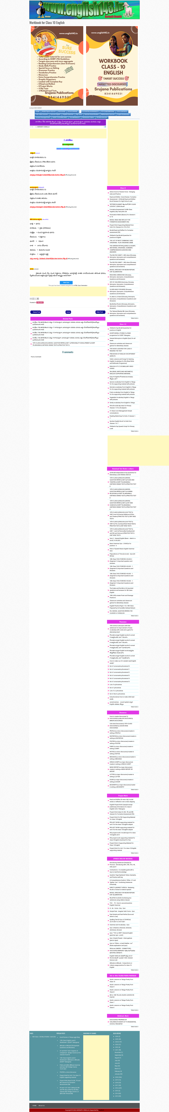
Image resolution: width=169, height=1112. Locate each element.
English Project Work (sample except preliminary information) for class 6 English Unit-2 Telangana (121, 807)
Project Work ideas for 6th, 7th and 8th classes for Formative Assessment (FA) (122, 813)
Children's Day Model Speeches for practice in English (120, 236)
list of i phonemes (115, 687)
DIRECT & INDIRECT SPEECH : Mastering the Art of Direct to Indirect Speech (122, 888)
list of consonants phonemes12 (120, 672)
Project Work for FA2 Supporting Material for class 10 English (122, 818)
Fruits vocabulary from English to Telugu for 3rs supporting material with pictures (122, 393)
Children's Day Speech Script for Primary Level (122, 427)
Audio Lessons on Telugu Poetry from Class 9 (121, 986)
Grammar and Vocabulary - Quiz (119, 925)
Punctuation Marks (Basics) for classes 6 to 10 (122, 216)
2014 (117, 1093)
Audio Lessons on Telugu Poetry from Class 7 (121, 1001)
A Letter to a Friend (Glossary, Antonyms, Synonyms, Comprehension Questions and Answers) (123, 299)
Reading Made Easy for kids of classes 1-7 (123, 417)
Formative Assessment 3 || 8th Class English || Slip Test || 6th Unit (121, 210)
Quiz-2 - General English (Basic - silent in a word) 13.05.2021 (122, 539)
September (118, 1055)
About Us (42, 1105)
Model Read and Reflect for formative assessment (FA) (121, 231)
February (117, 1071)
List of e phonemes (116, 684)
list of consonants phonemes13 (120, 675)
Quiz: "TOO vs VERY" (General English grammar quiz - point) (121, 934)
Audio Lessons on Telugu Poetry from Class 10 (121, 980)
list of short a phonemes (117, 694)
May (116, 1066)
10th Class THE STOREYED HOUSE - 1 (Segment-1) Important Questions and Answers (121, 583)
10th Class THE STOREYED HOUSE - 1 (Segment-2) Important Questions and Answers (121, 576)
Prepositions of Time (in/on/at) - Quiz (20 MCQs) (122, 555)
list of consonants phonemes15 (120, 681)
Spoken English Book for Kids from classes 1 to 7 (121, 422)
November (118, 1052)
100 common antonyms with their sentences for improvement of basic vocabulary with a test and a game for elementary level (121, 629)
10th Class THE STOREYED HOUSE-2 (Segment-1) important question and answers (121, 561)
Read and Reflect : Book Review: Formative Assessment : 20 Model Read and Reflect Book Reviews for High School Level (123, 199)
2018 (117, 1082)
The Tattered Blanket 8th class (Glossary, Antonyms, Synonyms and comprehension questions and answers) (123, 313)
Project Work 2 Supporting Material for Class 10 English (122, 844)
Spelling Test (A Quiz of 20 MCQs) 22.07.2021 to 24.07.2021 (120, 921)
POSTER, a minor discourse (68, 1072)
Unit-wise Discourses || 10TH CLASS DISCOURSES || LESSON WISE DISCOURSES (121, 726)
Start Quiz (66, 282)
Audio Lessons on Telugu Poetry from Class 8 (121, 991)
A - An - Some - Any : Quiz (117, 908)
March (117, 1068)
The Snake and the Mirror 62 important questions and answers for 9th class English (121, 590)
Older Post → (100, 312)
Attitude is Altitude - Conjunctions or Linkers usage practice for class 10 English (121, 965)
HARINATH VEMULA (43, 127)
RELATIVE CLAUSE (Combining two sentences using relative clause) (120, 899)
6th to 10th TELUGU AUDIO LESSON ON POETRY (122, 996)
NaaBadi (101, 1110)
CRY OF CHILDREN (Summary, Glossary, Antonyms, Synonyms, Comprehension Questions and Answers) (122, 284)
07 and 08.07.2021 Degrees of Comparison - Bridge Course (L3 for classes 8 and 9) (70, 1052)
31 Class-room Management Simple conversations (121, 412)
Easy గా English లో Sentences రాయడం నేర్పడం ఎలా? (121, 378)
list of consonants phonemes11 (120, 669)
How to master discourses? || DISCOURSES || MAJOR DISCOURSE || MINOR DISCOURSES (121, 718)
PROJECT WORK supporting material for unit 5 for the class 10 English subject (122, 823)
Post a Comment (36, 357)
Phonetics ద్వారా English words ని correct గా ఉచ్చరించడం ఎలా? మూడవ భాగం (122, 646)
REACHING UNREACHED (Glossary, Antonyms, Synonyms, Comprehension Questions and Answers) (122, 277)
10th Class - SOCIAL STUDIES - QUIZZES (44, 1037)
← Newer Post (35, 312)
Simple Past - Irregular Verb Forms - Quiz (122, 911)
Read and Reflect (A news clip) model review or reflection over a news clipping (122, 800)
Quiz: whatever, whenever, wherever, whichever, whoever (121, 929)
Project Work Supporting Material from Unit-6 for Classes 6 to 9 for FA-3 (122, 226)
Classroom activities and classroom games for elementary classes (121, 344)
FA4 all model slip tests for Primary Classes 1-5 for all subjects (120, 407)
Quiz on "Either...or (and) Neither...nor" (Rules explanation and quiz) (121, 944)
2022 (117, 1047)
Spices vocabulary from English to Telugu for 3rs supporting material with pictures (122, 383)
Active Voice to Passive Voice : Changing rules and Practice (122, 193)
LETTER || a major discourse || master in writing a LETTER (122, 775)
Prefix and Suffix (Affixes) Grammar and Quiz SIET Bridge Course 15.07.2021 (70, 1067)
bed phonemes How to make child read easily (122, 698)
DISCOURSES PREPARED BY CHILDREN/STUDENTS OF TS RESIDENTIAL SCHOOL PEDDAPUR (123, 1022)
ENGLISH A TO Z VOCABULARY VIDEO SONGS (121, 367)
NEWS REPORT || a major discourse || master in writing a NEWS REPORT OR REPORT (121, 769)
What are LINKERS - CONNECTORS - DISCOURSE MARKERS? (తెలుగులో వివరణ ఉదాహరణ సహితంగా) (122, 950)
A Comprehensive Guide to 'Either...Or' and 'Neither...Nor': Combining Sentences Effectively (123, 882)
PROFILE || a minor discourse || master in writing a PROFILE (122, 732)
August (117, 1058)
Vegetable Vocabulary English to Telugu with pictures (122, 398)
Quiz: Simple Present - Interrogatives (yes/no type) (121, 939)
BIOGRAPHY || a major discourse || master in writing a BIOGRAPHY (122, 786)
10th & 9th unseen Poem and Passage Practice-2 (121, 596)
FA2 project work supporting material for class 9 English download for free (122, 839)
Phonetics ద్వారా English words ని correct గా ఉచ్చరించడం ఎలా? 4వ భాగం (122, 641)
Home (68, 312)
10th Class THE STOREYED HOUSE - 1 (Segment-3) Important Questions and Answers (121, 568)
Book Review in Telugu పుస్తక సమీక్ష (70, 1037)
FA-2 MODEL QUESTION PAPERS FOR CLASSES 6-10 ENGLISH (121, 612)
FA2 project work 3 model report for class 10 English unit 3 (123, 834)
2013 (117, 1096)
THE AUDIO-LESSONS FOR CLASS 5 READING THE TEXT (121, 350)
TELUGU (40, 302)
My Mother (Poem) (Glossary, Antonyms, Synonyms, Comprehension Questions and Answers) (123, 306)
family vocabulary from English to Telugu (122, 402)
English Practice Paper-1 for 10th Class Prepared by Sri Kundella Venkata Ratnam (122, 607)
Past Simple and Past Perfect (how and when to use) (122, 915)
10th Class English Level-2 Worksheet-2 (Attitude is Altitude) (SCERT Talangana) (70, 1060)
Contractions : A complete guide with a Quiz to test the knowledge (122, 871)
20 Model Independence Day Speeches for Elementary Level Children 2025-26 (123, 474)
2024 (117, 1042)
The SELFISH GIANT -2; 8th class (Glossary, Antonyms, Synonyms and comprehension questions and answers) (123, 257)
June (116, 1063)
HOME (34, 1105)
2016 (117, 1088)
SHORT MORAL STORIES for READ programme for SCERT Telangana (120, 334)
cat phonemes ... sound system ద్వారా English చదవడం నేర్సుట (121, 703)
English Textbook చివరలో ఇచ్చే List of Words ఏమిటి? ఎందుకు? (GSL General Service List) (121, 958)
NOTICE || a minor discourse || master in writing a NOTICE (122, 753)
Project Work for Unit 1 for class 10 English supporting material (123, 849)
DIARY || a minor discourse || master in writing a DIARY (121, 747)
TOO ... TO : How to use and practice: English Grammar (121, 904)
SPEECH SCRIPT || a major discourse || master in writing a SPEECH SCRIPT (121, 763)
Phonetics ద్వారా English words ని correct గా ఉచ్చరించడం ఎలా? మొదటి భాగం (122, 657)
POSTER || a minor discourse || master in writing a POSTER (122, 742)
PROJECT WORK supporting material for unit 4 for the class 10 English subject (122, 828)
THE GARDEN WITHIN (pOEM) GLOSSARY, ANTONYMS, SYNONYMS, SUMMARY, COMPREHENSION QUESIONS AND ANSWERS (123, 249)
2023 (117, 1044)
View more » (134, 318)
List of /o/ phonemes (116, 691)
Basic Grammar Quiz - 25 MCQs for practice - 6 (120, 545)
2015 (117, 1090)
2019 (117, 1080)
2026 (117, 1036)
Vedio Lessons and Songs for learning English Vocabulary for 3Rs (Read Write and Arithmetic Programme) (122, 361)
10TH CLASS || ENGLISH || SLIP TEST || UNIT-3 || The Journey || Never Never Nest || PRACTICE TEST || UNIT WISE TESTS (123, 524)
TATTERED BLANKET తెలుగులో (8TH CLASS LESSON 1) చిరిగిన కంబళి (123, 205)
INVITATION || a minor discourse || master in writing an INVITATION (123, 737)
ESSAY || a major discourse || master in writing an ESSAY (121, 781)
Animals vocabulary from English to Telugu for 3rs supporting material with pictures (123, 388)
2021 (117, 1050)
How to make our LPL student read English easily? (123, 662)
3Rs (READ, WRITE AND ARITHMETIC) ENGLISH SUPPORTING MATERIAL (121, 373)
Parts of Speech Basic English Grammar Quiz (122, 550)
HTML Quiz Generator (80, 285)
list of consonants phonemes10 (120, 666)
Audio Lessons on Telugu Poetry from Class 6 (121, 1006)
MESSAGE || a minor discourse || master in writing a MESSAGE (123, 758)
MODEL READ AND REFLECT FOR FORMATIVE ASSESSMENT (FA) (120, 221)
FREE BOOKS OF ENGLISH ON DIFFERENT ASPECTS (122, 355)
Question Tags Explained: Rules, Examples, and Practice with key (123, 876)
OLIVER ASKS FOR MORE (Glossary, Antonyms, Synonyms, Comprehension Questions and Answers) (122, 291)
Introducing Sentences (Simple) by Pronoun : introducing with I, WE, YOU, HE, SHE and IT (122, 865)
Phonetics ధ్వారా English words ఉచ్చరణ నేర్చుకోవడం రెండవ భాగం (122, 652)
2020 (117, 1077)
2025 (117, 1039)
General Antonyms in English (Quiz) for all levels (122, 339)
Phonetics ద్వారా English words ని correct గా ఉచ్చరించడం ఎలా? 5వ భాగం (122, 636)
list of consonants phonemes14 (120, 678)
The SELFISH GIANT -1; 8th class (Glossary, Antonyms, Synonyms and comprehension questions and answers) (123, 264)
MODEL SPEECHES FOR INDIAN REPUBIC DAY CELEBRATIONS (122, 271)
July (116, 1060)
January (117, 1074)
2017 (117, 1085)
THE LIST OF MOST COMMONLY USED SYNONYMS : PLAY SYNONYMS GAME (121, 242)
